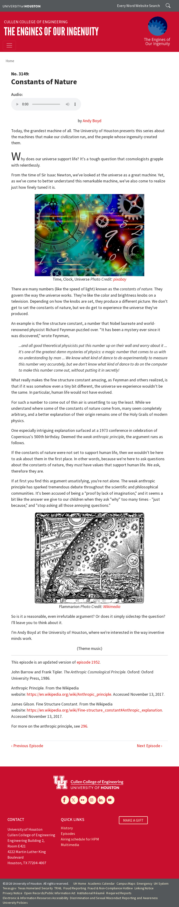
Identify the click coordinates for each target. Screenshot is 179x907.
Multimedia (70, 844)
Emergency (144, 884)
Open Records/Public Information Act (50, 893)
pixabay (119, 279)
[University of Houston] (21, 5)
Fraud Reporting (74, 888)
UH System (161, 884)
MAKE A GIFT (133, 820)
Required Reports (118, 893)
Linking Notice (144, 888)
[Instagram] (92, 800)
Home (10, 61)
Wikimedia (111, 606)
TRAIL (58, 888)
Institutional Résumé (91, 893)
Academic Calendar (101, 884)
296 (84, 726)
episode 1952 (88, 662)
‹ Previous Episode (27, 745)
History (67, 828)
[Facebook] (65, 800)
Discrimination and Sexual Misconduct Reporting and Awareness (114, 898)
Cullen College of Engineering (36, 21)
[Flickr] (83, 800)
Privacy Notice (12, 893)
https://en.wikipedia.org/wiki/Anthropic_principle (69, 694)
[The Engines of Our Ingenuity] (159, 29)
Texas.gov (9, 888)
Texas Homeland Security (35, 888)
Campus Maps (126, 884)
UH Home (79, 884)
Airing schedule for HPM (80, 839)
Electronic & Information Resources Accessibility (36, 898)
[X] (74, 800)
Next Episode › (149, 745)
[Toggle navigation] (9, 45)
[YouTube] (110, 800)
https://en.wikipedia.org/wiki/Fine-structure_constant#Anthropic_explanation (94, 710)
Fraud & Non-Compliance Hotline (110, 888)
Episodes (68, 833)
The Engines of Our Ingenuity (51, 31)
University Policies (15, 903)
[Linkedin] (101, 800)
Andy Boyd (92, 120)
